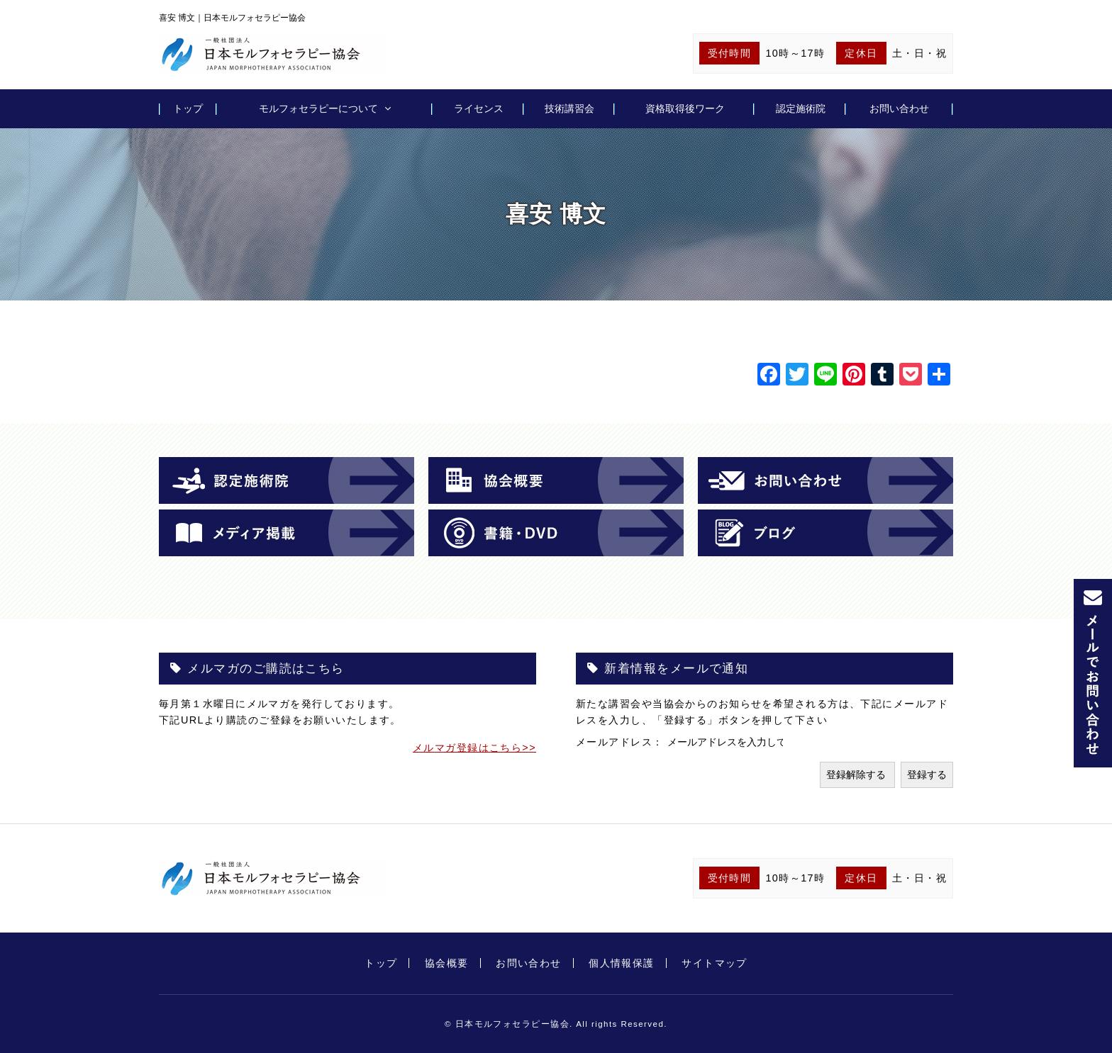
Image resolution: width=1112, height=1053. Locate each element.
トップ (188, 108)
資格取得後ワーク (685, 108)
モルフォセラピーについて (318, 108)
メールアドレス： (621, 742)
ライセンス (479, 108)
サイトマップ (714, 963)
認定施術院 (800, 108)
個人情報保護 (622, 963)
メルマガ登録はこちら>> (474, 747)
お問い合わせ (899, 108)
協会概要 (447, 963)
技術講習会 (569, 108)
